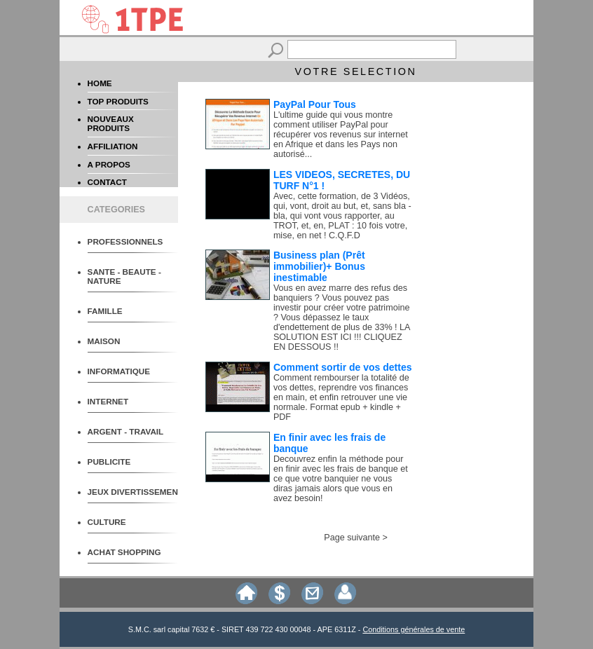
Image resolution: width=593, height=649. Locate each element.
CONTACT (107, 181)
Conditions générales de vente (413, 629)
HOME (100, 83)
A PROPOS (109, 164)
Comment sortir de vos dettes (342, 367)
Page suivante (352, 537)
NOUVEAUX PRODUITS (111, 123)
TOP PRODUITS (118, 101)
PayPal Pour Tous (314, 104)
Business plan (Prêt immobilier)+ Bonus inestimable (319, 266)
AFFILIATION (113, 146)
